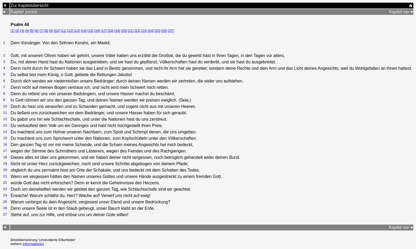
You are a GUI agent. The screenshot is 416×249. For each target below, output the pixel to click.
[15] (90, 31)
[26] (164, 31)
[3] (22, 31)
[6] (36, 31)
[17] (104, 31)
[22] (137, 31)
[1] (12, 31)
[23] (144, 31)
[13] (77, 31)
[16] (97, 31)
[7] (41, 31)
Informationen (33, 244)
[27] (171, 31)
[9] (51, 31)
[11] (63, 31)
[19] (117, 31)
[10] (57, 31)
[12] (70, 31)
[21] (130, 31)
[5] (31, 31)
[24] (151, 31)
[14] (83, 31)
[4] (27, 31)
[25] (158, 31)
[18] (110, 31)
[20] (124, 31)
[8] (46, 31)
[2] (17, 31)
